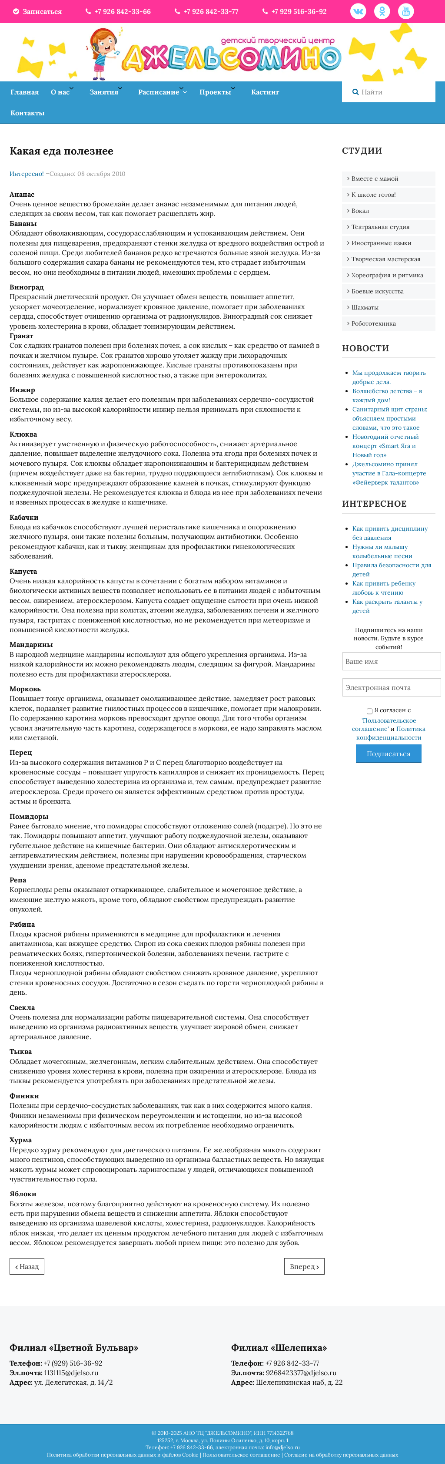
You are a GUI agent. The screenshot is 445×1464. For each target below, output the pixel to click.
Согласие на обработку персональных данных (341, 1454)
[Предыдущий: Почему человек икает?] (27, 1266)
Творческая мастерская (386, 259)
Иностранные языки (382, 243)
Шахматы (365, 307)
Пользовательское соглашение (241, 1454)
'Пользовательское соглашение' (384, 725)
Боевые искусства (378, 291)
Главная (24, 92)
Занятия (104, 92)
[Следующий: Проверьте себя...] (304, 1266)
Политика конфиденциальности (391, 733)
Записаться (37, 11)
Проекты (215, 92)
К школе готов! (374, 195)
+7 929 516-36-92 (294, 11)
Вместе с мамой (375, 178)
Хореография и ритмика (387, 275)
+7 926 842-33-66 (117, 11)
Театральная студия (381, 227)
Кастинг (265, 92)
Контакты (27, 112)
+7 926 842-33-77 (206, 11)
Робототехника (374, 323)
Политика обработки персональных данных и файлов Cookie (123, 1454)
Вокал (360, 211)
